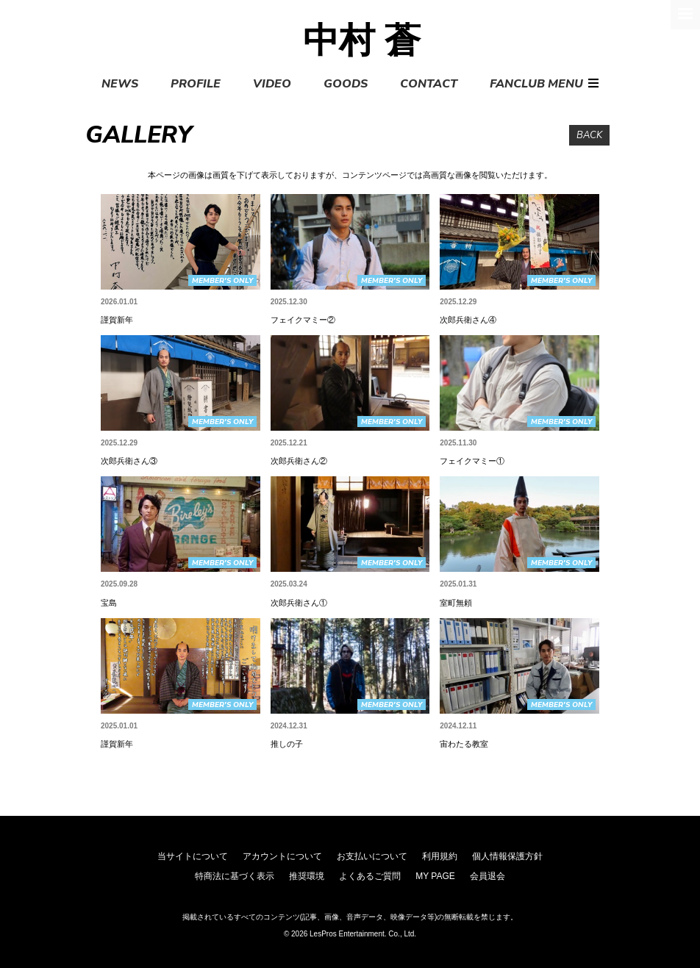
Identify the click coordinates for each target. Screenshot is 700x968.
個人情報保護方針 (507, 856)
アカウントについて (282, 856)
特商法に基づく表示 (234, 876)
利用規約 (439, 856)
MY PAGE (435, 876)
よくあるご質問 (370, 876)
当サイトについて (192, 856)
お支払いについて (372, 856)
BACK (589, 135)
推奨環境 (306, 876)
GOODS (346, 84)
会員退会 (487, 876)
